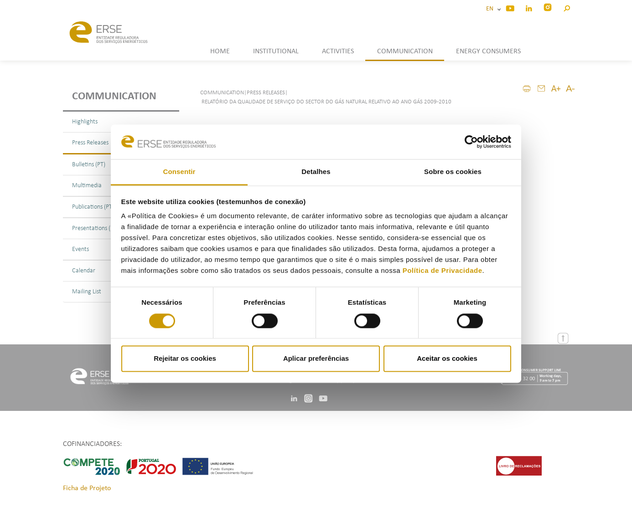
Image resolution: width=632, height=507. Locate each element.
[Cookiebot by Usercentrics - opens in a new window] (471, 142)
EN (491, 8)
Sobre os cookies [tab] (453, 172)
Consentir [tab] (179, 172)
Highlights (85, 121)
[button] (566, 7)
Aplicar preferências (316, 359)
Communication (114, 96)
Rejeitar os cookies (185, 359)
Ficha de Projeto (87, 488)
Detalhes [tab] (315, 172)
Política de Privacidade (442, 271)
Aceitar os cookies (447, 359)
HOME (220, 51)
